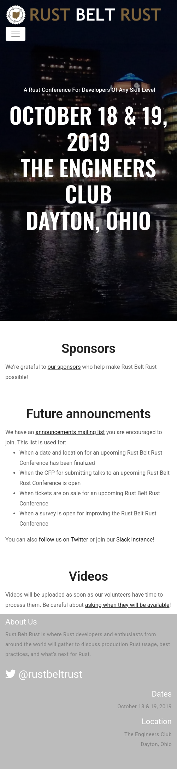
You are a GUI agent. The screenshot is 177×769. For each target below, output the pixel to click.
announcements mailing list (70, 432)
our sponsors (64, 366)
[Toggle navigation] (15, 34)
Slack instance (134, 539)
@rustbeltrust (43, 674)
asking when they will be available (127, 605)
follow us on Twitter (63, 539)
